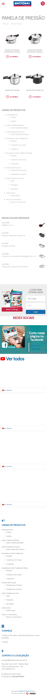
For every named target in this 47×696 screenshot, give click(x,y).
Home (6, 24)
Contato (5, 642)
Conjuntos (15, 149)
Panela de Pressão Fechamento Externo (12, 51)
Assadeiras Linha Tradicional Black (19, 153)
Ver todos (12, 359)
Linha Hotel (10, 193)
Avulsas (13, 141)
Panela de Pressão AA (35, 90)
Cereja (13, 117)
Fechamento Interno (18, 174)
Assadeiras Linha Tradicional (17, 138)
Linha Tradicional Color (15, 178)
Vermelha (14, 189)
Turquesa (14, 185)
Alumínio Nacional (25, 691)
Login (36, 312)
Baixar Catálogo (12, 309)
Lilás (12, 181)
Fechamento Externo (19, 170)
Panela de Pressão (16, 24)
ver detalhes (12, 57)
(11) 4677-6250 (15, 674)
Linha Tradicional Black (14, 125)
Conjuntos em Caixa (18, 145)
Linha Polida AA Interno (15, 132)
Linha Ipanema (11, 115)
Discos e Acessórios (13, 199)
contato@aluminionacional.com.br (14, 660)
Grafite (13, 121)
